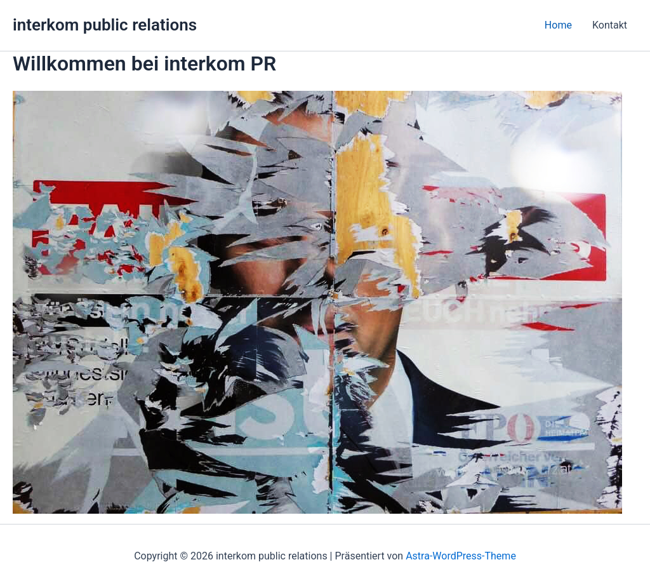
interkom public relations (105, 24)
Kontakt (609, 25)
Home (558, 25)
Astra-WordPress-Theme (461, 556)
